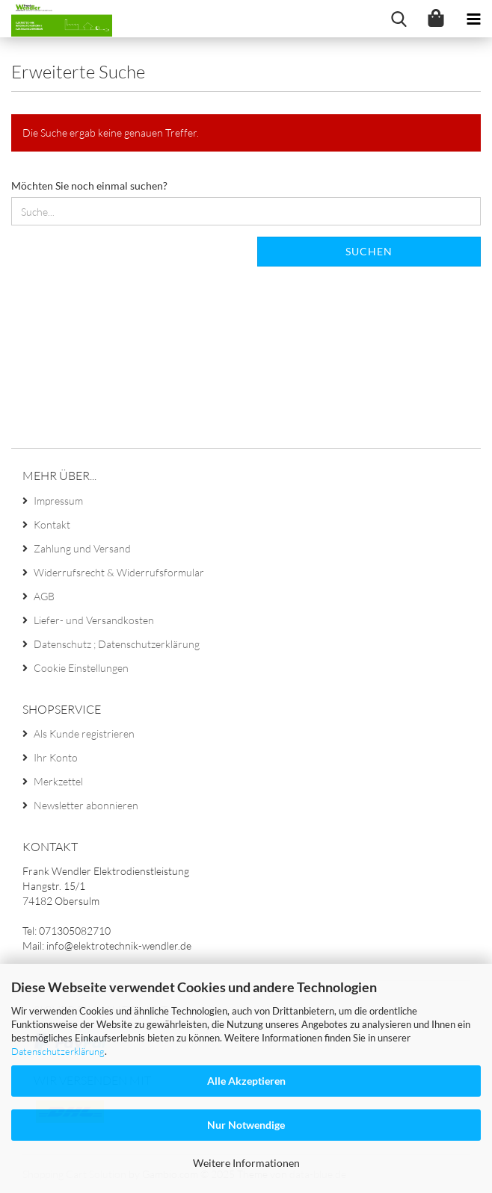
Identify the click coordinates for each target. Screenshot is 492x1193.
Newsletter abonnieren (86, 805)
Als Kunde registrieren (84, 733)
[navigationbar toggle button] (473, 18)
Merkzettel (58, 781)
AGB (44, 596)
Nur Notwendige (246, 1124)
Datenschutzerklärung (58, 1051)
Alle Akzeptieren (246, 1080)
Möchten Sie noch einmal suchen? (89, 185)
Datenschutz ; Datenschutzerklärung (117, 644)
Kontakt (52, 524)
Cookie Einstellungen (81, 667)
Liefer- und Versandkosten (94, 620)
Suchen (369, 251)
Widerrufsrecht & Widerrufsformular (119, 572)
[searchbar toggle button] (398, 18)
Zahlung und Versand (82, 548)
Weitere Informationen (246, 1162)
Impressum (58, 500)
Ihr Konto (56, 757)
